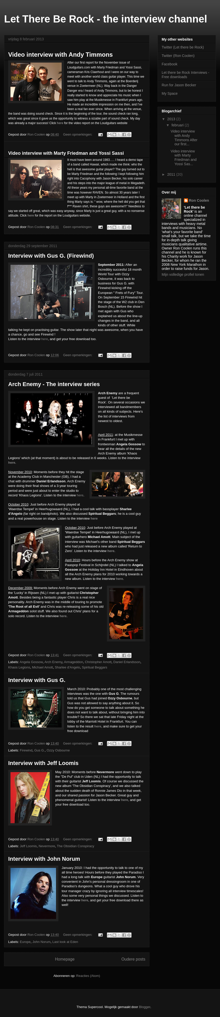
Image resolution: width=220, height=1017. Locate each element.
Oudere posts (133, 959)
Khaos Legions (19, 667)
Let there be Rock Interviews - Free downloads (185, 74)
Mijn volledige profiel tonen (183, 274)
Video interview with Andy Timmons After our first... (184, 137)
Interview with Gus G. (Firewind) (51, 256)
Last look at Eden (65, 942)
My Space (170, 93)
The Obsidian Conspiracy (75, 846)
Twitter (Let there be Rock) (183, 47)
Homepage (64, 959)
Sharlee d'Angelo (67, 667)
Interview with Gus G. (36, 680)
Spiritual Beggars (94, 667)
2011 (171, 174)
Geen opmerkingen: (78, 134)
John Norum (41, 942)
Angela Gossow (31, 662)
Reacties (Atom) (88, 976)
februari (177, 125)
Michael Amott (42, 667)
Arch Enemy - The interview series (54, 384)
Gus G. (39, 750)
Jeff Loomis (28, 846)
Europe (25, 942)
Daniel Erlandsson (126, 662)
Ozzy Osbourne (58, 750)
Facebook (169, 64)
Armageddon (73, 662)
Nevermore (47, 846)
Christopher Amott (98, 662)
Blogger (144, 1007)
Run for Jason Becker (179, 85)
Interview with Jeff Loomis (43, 763)
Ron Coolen (199, 200)
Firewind (26, 750)
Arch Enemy (53, 662)
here (44, 339)
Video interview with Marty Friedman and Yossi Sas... (183, 157)
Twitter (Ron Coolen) (178, 56)
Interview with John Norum (44, 859)
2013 (171, 119)
